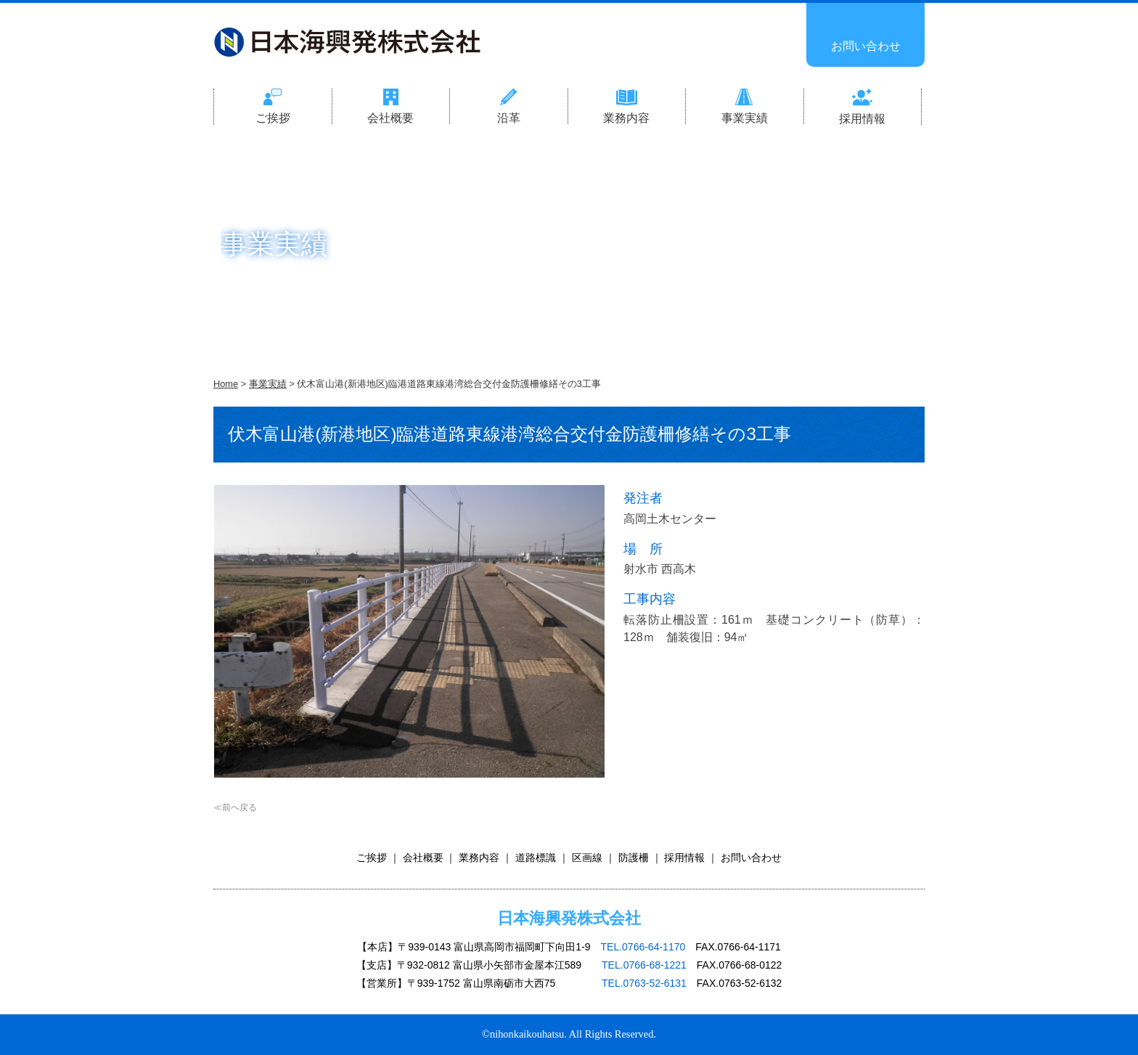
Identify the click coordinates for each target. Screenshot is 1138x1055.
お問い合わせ (866, 46)
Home (225, 383)
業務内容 (626, 118)
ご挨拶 (272, 118)
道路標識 (535, 857)
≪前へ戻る (235, 807)
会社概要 (390, 118)
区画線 (587, 857)
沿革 (508, 118)
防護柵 (633, 857)
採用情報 (862, 119)
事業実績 (744, 118)
